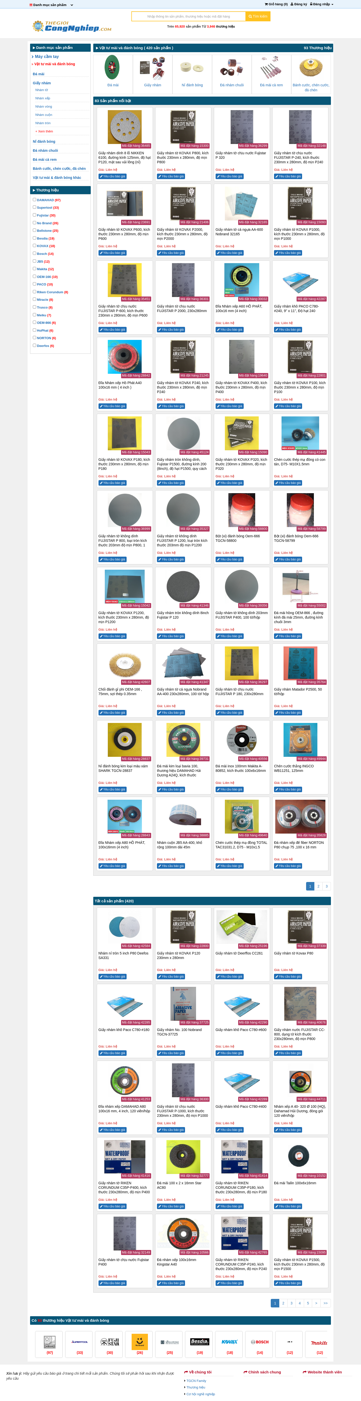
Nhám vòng (44, 106)
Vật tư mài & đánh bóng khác (57, 178)
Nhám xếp (43, 98)
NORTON (44, 338)
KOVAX (44, 246)
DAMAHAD (47, 200)
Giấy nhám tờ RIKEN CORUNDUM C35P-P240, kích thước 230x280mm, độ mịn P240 (241, 1264)
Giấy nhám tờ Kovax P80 (293, 953)
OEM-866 (44, 323)
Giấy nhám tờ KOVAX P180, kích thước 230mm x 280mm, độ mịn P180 (124, 464)
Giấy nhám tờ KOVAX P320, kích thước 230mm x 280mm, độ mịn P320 (241, 464)
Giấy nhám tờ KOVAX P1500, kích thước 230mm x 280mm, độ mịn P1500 (299, 1264)
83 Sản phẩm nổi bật (113, 101)
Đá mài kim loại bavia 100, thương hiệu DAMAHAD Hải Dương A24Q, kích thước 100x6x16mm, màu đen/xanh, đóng (180, 775)
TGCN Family (196, 1381)
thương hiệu (225, 26)
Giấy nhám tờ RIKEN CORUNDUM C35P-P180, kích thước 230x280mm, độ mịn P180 (241, 1187)
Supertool (46, 207)
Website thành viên (322, 1372)
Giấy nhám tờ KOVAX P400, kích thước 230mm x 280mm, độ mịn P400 (241, 387)
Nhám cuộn (44, 115)
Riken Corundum (50, 292)
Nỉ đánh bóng (44, 141)
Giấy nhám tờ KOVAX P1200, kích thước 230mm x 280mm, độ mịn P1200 (124, 617)
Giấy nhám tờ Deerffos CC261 (239, 953)
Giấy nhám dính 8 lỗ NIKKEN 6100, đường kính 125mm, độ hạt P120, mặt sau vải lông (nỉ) (125, 157)
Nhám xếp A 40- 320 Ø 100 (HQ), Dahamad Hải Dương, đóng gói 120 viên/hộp (300, 1111)
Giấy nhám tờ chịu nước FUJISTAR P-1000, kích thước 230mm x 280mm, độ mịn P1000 (182, 1111)
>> (326, 1303)
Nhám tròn (43, 123)
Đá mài (39, 74)
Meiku (42, 315)
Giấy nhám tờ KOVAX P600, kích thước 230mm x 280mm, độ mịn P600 (124, 234)
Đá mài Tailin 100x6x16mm (295, 1183)
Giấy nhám (42, 83)
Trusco (43, 307)
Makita (43, 269)
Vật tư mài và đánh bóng (53, 64)
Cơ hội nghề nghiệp (201, 1394)
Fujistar (44, 215)
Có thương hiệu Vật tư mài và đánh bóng (70, 1320)
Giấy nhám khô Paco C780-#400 (241, 1106)
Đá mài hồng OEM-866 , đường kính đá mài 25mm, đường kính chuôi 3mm (298, 617)
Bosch (43, 254)
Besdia (43, 238)
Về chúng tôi (198, 1372)
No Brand (45, 223)
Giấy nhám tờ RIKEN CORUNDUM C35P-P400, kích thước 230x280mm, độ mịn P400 (124, 1187)
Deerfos (43, 346)
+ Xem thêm (44, 131)
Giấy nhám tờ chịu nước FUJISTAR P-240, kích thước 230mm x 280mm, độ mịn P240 (298, 157)
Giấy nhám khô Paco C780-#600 (241, 1030)
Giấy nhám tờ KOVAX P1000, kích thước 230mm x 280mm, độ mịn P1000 (299, 234)
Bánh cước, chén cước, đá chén (60, 169)
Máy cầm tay (45, 56)
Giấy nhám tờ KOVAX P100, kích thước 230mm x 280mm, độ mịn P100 (300, 387)
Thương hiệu (196, 1387)
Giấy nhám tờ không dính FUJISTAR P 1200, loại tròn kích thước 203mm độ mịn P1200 (182, 540)
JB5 (41, 261)
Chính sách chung (262, 1372)
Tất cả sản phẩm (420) (114, 901)
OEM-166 (45, 277)
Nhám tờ (42, 90)
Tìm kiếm (258, 16)
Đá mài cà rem (45, 160)
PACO (43, 284)
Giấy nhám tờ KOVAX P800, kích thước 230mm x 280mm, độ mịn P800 (183, 157)
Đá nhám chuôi (46, 151)
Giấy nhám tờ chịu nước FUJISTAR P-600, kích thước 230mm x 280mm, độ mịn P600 (123, 310)
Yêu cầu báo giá (112, 176)
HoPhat (43, 330)
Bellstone (45, 231)
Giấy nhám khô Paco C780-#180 (124, 1030)
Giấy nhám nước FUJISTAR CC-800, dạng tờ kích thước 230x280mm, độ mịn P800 (299, 1034)
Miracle (43, 300)
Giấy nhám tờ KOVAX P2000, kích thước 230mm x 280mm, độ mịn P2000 (182, 234)
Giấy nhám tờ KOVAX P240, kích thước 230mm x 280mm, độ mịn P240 (183, 387)
